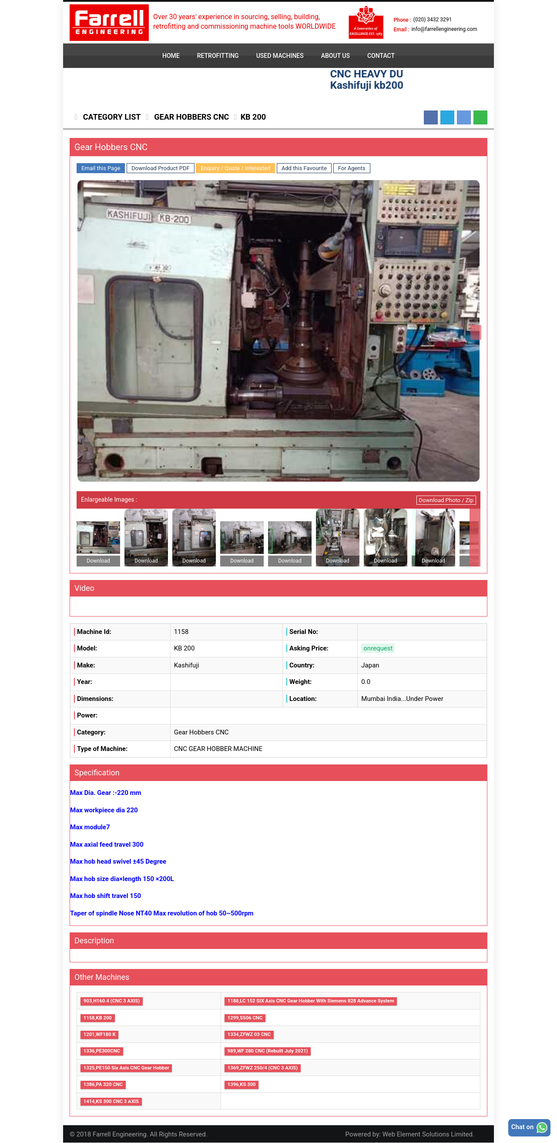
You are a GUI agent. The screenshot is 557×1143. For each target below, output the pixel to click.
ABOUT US (335, 55)
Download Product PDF (160, 168)
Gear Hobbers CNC (190, 116)
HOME (171, 55)
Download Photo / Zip (446, 500)
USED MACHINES (280, 55)
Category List (111, 116)
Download (98, 561)
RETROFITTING (218, 55)
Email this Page (100, 168)
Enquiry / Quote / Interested (235, 168)
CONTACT (381, 55)
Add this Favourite (304, 168)
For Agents (352, 168)
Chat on (529, 1127)
